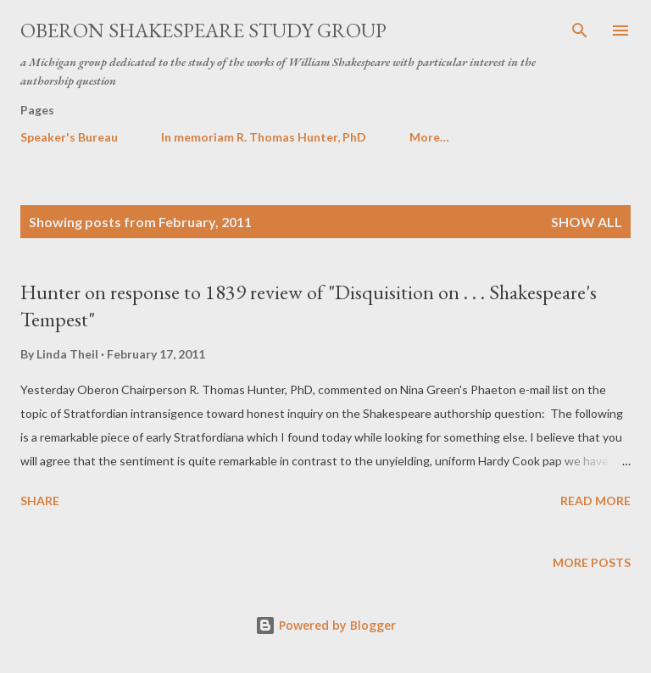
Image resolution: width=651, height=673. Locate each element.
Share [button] (39, 500)
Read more (595, 500)
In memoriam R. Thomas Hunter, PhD (263, 137)
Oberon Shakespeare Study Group (203, 30)
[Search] (580, 30)
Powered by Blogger (325, 625)
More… (429, 137)
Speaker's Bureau (69, 137)
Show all (586, 222)
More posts (592, 562)
